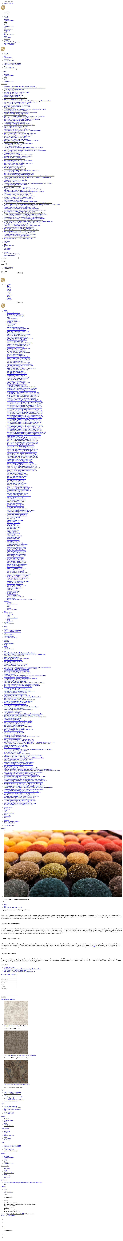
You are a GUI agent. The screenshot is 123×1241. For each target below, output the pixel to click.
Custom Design (11, 324)
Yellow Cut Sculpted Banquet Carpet (16, 498)
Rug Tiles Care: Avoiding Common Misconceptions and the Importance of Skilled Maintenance (28, 203)
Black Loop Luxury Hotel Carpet (15, 327)
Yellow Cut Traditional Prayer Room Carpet (18, 578)
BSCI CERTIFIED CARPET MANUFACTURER (16, 103)
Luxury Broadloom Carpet (13, 595)
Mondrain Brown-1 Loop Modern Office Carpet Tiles (20, 463)
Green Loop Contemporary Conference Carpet (18, 348)
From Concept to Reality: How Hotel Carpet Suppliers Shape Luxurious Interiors (24, 218)
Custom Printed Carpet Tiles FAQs (15, 1101)
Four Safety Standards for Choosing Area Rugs (15, 126)
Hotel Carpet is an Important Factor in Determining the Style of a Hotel (22, 119)
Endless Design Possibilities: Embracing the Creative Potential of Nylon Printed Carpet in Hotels (28, 221)
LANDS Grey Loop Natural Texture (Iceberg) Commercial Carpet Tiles (25, 426)
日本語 (9, 287)
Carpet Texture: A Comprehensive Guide (14, 89)
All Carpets (3, 71)
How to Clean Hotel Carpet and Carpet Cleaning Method (18, 154)
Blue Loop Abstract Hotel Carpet (15, 557)
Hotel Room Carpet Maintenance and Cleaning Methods (18, 160)
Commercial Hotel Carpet (13, 313)
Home (5, 310)
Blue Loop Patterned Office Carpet (15, 480)
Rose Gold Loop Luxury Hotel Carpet (16, 351)
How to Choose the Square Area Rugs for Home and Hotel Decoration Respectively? (25, 150)
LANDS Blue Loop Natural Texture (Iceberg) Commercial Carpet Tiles (25, 402)
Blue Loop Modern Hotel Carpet (15, 354)
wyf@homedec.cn (8, 3)
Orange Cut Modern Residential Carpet (17, 514)
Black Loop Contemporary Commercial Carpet (19, 334)
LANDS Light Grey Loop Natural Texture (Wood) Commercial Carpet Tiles (26, 433)
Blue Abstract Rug (11, 521)
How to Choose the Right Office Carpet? (14, 132)
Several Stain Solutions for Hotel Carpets (14, 161)
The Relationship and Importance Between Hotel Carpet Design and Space (22, 130)
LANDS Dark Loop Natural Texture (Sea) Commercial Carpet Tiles (24, 419)
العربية (8, 293)
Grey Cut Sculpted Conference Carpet (16, 500)
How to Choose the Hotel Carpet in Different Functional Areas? (20, 133)
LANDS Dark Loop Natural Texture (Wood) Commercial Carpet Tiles (24, 422)
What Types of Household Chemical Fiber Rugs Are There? (19, 174)
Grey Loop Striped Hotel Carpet (15, 497)
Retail (5, 23)
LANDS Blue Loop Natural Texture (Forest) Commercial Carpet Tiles (24, 401)
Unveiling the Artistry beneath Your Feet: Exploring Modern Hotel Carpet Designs (24, 213)
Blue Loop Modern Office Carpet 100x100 (17, 513)
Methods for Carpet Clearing (11, 96)
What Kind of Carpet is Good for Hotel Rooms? (16, 157)
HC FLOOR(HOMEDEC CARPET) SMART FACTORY (18, 238)
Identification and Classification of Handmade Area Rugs (18, 143)
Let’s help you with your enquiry (9, 974)
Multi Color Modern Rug (13, 533)
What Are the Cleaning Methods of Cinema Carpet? (17, 105)
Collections (10, 325)
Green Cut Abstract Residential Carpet (16, 494)
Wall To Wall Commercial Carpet (15, 596)
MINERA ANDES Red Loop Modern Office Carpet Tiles (21, 389)
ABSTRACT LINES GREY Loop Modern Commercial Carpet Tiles (24, 437)
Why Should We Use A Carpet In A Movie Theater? (17, 187)
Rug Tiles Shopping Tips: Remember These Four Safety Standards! (21, 201)
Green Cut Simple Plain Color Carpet (16, 547)
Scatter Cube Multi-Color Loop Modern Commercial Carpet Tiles (23, 467)
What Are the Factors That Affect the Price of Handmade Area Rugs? (21, 140)
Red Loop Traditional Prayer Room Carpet (17, 577)
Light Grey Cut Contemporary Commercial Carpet (19, 364)
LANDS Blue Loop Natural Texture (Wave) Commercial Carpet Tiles (24, 406)
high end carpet (97, 946)
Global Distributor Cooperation (12, 41)
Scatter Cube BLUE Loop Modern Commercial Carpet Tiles (22, 464)
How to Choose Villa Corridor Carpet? (13, 164)
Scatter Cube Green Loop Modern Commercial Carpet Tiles (22, 466)
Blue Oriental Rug (11, 524)
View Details (23, 1027)
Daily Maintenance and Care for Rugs (13, 200)
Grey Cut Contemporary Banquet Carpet (17, 508)
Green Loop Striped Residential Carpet (17, 384)
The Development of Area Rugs (12, 146)
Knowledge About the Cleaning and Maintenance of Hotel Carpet (20, 112)
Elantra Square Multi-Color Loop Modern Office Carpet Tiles (22, 449)
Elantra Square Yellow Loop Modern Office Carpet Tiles (21, 450)
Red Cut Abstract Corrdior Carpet (15, 558)
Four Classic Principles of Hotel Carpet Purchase (16, 113)
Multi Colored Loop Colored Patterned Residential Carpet (21, 368)
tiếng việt (9, 295)
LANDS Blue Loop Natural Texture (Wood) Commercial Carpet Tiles (24, 408)
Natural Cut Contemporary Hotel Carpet (17, 374)
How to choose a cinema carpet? (12, 181)
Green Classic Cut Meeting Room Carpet (17, 544)
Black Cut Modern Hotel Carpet (15, 436)
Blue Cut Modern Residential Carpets (16, 349)
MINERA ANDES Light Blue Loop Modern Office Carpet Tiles (23, 392)
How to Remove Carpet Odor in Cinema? (14, 99)
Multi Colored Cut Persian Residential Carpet (18, 376)
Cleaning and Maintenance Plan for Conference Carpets (18, 197)
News (5, 36)
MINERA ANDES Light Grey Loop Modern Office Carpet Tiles (23, 395)
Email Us (3, 828)
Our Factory (7, 30)
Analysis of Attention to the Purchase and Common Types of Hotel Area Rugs (23, 147)
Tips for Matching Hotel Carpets (12, 153)
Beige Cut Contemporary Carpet (15, 586)
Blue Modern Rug (11, 528)
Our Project (7, 39)
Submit (3, 998)
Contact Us (6, 40)
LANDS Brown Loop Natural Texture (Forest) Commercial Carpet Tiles (25, 411)
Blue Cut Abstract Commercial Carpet (16, 585)
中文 (8, 286)
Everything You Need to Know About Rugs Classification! (18, 198)
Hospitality (6, 19)
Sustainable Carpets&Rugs (10, 68)
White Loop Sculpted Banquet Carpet (16, 381)
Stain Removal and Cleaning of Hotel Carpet (15, 115)
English (9, 284)
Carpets (6, 16)
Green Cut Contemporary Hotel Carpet (16, 385)
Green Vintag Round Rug (13, 540)
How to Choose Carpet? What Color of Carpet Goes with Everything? (21, 117)
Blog (5, 27)
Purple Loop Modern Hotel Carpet (15, 560)
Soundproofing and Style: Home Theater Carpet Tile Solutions (19, 232)
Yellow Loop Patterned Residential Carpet (17, 474)
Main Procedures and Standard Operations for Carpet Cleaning (19, 211)
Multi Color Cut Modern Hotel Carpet (16, 568)
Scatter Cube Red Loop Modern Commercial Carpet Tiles (21, 469)
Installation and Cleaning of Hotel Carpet (14, 166)
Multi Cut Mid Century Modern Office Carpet (18, 344)
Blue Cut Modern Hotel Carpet (14, 332)
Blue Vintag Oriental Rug (13, 541)
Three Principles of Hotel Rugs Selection (14, 142)
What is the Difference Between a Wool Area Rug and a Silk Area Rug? (22, 149)
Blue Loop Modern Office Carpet (15, 477)
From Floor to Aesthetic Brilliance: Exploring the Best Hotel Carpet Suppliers (23, 215)
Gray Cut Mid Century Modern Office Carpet (18, 352)
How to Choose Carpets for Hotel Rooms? (14, 159)
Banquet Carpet (11, 598)
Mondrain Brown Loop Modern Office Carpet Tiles (20, 462)
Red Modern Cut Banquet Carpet (15, 545)
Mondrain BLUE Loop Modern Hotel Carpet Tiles (19, 459)
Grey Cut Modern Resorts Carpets (15, 506)
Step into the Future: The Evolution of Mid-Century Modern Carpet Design (23, 188)
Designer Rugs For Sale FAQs (14, 1098)
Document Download (9, 43)
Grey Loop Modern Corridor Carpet (16, 569)
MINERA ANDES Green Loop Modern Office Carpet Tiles (22, 388)
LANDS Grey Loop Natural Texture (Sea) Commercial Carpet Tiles (24, 428)
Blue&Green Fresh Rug (13, 530)
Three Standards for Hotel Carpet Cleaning (14, 122)
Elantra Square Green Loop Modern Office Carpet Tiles (21, 446)
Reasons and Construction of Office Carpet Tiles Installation (19, 196)
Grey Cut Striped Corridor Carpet (15, 371)
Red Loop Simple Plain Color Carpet (16, 550)
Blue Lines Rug (11, 518)
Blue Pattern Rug (11, 534)
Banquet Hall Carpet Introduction (12, 186)
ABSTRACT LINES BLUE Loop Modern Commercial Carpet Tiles (24, 435)
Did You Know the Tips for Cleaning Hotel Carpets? (17, 190)
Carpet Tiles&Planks (9, 67)
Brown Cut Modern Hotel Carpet (15, 484)
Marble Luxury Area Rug (13, 537)
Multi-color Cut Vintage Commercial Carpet (18, 331)
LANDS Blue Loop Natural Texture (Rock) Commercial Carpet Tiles (24, 403)
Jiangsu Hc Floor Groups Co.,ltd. (15, 1215)
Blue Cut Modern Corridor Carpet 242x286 (18, 489)
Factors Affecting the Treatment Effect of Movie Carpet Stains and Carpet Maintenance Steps (27, 100)
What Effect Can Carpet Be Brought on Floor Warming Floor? (19, 125)
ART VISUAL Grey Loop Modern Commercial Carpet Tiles (22, 439)
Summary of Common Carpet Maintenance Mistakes (17, 123)
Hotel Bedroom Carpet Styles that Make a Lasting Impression (19, 228)
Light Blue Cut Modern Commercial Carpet (18, 581)
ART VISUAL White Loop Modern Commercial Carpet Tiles (22, 443)
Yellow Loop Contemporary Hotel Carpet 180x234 (19, 487)
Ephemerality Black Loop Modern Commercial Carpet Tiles (22, 452)
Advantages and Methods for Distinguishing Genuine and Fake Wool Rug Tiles (24, 191)
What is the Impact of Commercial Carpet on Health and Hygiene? (20, 102)
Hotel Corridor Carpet (12, 594)
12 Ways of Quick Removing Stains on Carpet (15, 127)
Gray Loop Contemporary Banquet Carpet (17, 337)
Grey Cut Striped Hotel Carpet (14, 503)
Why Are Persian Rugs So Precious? (13, 167)
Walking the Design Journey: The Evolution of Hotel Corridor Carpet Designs (23, 217)
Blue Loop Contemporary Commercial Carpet (18, 362)
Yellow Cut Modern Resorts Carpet (16, 565)
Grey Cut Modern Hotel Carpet (15, 579)
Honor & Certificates (9, 34)
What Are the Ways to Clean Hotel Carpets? (15, 169)
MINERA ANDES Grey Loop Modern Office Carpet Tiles (21, 391)
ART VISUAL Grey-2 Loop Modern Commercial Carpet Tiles (22, 442)
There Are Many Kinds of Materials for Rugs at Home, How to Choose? (22, 170)
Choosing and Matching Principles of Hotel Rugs (16, 110)
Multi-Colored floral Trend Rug (15, 520)
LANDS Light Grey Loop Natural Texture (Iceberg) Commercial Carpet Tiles (26, 432)
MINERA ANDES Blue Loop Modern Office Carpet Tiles (21, 386)
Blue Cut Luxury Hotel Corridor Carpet (17, 476)
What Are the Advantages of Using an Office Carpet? (17, 106)
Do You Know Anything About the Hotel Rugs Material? (18, 135)
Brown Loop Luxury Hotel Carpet (15, 501)
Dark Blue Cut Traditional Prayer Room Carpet (19, 574)
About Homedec (8, 29)
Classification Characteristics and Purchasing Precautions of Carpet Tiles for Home (25, 210)
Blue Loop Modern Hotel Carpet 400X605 (17, 493)
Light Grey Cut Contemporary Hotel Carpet (18, 369)
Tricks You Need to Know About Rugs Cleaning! (16, 139)
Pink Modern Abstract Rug (13, 527)
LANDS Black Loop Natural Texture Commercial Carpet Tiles (22, 399)
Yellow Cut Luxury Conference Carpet (16, 335)
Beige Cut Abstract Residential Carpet (16, 555)
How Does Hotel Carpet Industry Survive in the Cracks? (18, 120)
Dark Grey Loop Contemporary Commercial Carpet (20, 365)
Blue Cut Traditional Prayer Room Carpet (17, 572)
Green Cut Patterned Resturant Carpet (16, 479)
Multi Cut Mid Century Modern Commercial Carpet (20, 338)
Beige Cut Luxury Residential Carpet (16, 554)
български (9, 299)
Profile (5, 32)
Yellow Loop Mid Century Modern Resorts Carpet (19, 342)
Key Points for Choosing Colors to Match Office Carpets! (18, 193)
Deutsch (9, 289)
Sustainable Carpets (12, 320)
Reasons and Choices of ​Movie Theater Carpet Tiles (17, 129)
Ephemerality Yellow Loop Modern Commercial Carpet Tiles (22, 457)
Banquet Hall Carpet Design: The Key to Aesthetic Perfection (19, 86)
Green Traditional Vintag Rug (14, 535)
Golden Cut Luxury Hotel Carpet (15, 582)
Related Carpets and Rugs (8, 1000)
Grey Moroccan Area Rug (13, 517)
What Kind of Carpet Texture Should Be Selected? (16, 92)
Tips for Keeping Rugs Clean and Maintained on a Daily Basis (19, 207)
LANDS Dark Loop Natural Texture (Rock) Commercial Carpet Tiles (24, 418)
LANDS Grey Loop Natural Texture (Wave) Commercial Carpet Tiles (24, 429)
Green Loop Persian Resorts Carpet (16, 375)
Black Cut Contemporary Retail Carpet (17, 551)
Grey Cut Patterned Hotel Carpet (15, 361)
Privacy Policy (12, 1217)
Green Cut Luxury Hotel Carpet (15, 584)
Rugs (5, 66)
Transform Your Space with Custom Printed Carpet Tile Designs (20, 234)
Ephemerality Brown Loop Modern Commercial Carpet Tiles (22, 455)
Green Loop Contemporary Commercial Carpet (19, 490)
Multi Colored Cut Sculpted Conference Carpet (19, 496)
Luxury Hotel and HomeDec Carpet (13, 144)
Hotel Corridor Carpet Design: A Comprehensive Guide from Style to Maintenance (24, 88)
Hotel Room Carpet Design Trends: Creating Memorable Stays (19, 231)
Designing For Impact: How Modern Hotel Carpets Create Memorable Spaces (23, 222)
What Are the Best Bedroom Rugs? (12, 171)
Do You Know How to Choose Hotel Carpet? (15, 137)
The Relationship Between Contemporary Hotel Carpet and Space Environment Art (25, 109)
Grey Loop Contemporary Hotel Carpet (17, 516)
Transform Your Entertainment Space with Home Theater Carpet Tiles (21, 230)
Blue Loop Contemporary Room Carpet (17, 483)
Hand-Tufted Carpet (12, 323)
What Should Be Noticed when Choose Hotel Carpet (17, 136)
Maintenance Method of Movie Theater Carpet (15, 98)
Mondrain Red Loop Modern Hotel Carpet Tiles (19, 460)
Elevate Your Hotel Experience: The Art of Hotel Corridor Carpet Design (22, 225)
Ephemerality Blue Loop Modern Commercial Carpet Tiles (22, 453)
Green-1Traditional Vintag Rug (15, 542)
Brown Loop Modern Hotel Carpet (15, 507)
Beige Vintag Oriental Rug (13, 523)
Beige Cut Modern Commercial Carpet (16, 561)
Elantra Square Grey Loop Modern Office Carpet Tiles (20, 447)
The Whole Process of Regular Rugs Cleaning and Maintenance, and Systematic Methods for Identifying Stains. (32, 204)
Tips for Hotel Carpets (9, 108)
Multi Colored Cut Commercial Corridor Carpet (19, 358)
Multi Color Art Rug (12, 531)
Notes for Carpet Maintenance (11, 91)
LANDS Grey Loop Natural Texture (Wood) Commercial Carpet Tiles (24, 430)
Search (20, 273)
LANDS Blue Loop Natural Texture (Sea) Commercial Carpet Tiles (24, 405)
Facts (5, 33)
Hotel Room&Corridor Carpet (14, 588)
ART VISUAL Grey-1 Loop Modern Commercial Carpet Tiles (22, 440)
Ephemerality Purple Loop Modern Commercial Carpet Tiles (22, 456)
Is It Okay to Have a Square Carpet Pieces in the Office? (18, 156)
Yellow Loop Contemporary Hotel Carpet (17, 345)
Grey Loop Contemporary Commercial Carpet (18, 357)
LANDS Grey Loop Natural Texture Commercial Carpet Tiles (22, 423)
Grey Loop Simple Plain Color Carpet (16, 548)
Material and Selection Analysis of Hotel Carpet (16, 180)
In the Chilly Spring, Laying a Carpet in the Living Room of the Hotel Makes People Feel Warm (28, 183)
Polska (8, 296)
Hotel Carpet (10, 589)
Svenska (9, 298)
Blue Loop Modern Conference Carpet (16, 473)
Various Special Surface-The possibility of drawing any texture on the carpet (23, 1184)
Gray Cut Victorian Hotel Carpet (15, 341)
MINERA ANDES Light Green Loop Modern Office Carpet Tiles (23, 393)
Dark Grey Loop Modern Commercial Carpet (18, 359)
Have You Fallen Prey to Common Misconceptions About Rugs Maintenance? (23, 205)
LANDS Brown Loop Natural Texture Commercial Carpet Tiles (23, 409)
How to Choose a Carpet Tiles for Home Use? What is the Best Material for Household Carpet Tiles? (29, 176)
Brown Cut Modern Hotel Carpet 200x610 (17, 486)
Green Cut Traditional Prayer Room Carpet (18, 575)
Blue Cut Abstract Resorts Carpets (15, 571)
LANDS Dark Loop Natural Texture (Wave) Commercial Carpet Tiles (24, 420)
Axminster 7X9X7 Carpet (13, 591)
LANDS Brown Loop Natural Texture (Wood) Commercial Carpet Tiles (25, 413)
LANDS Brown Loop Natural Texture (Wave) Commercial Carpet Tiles (25, 412)
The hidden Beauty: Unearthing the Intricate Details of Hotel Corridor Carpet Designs (25, 214)
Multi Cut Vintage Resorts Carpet (15, 347)
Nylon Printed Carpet (12, 592)
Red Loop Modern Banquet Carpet (15, 504)
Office (5, 22)
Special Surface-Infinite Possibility (12, 63)
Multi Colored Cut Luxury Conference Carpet (18, 382)
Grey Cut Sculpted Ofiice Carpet (15, 472)
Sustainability (7, 37)
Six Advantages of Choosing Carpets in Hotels (15, 184)
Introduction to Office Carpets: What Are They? (16, 194)
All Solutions (4, 84)
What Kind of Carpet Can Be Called (13, 93)
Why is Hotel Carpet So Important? (13, 152)
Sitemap (3, 1217)
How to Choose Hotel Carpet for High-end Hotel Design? (18, 163)
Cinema (6, 24)
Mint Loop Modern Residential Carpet (16, 330)
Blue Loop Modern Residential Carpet (16, 552)
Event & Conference (9, 20)
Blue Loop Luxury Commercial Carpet (16, 372)
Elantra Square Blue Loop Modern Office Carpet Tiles (20, 445)
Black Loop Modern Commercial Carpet (17, 564)
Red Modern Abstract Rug (13, 525)
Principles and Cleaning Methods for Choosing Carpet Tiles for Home (21, 208)
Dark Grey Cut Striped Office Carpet (16, 379)
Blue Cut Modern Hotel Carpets (15, 367)
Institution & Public (9, 26)
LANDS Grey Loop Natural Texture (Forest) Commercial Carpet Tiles (24, 425)
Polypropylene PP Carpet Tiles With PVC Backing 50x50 (21, 599)
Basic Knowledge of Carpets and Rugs (13, 95)
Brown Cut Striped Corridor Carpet (16, 355)
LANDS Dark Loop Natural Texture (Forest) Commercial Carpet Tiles (24, 415)
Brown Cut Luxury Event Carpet (15, 491)
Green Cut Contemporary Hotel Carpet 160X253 (19, 511)
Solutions (6, 17)
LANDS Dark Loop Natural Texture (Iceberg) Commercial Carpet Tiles (25, 416)
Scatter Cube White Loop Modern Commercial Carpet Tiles (22, 470)
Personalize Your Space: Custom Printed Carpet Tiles (17, 235)
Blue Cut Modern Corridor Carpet (15, 481)
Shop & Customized (9, 44)
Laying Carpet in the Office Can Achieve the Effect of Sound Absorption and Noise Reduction (27, 177)
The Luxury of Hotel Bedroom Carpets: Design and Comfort (19, 227)
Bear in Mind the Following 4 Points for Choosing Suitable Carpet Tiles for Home (24, 116)
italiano (9, 290)
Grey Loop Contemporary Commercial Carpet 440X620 (21, 510)
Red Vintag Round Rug (13, 538)
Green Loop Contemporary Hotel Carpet (17, 340)
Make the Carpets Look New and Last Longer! (15, 179)
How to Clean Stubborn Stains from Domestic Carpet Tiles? (19, 173)
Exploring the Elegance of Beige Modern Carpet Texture (18, 224)
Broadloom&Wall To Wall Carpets (12, 64)
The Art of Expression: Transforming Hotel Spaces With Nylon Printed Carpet (23, 220)
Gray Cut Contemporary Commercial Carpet (18, 328)
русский (9, 292)
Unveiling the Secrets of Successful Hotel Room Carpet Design (20, 237)
